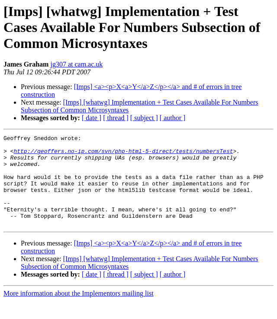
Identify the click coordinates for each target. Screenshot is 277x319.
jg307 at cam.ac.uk (76, 64)
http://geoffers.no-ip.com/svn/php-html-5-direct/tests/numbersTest (123, 155)
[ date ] (91, 117)
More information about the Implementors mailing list (78, 311)
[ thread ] (116, 117)
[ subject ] (144, 117)
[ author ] (173, 117)
